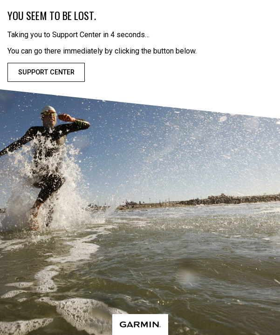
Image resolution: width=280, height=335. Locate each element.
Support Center (46, 72)
